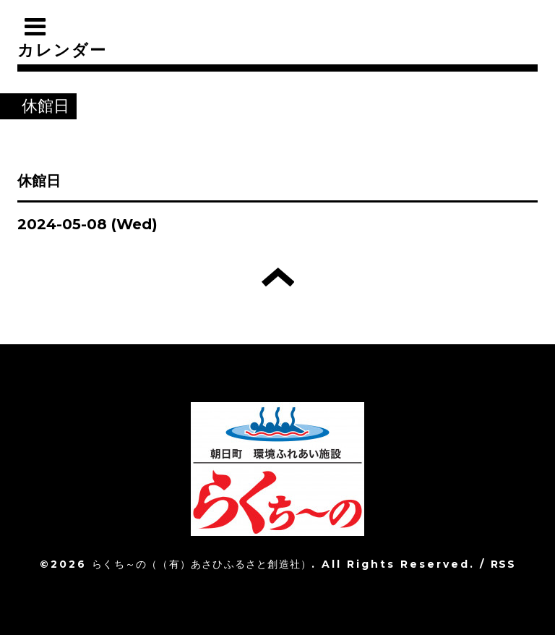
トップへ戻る (278, 277)
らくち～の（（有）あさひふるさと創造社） (201, 564)
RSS (503, 564)
